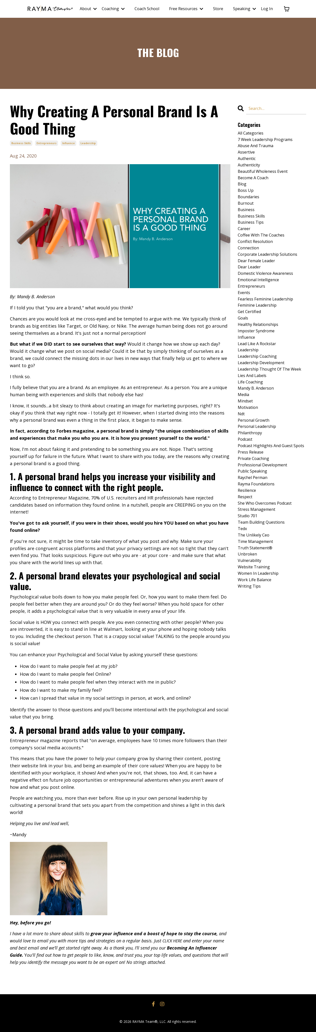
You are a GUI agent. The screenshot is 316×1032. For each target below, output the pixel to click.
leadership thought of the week (267, 400)
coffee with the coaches (264, 248)
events (245, 312)
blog (242, 191)
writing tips (251, 653)
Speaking (244, 8)
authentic (248, 162)
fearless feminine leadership (269, 319)
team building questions (265, 582)
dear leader (251, 283)
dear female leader (259, 276)
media (244, 433)
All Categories (252, 134)
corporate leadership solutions (272, 269)
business (247, 219)
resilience (248, 546)
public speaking (255, 525)
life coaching (252, 418)
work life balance (257, 646)
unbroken (248, 617)
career (245, 240)
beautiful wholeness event (266, 176)
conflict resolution (258, 255)
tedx (243, 589)
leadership (88, 143)
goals (244, 340)
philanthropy (251, 475)
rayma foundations (259, 539)
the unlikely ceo (255, 596)
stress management (259, 568)
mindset (246, 440)
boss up (247, 198)
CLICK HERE (173, 941)
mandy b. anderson (258, 425)
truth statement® (258, 610)
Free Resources (186, 8)
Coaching (113, 8)
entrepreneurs (47, 143)
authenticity (251, 169)
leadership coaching (260, 383)
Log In (267, 8)
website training (256, 632)
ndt (242, 454)
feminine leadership (260, 326)
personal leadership (259, 468)
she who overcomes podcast (269, 560)
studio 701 (249, 575)
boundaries (250, 205)
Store (218, 8)
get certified (251, 333)
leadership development (264, 390)
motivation (249, 447)
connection (250, 262)
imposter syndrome (259, 354)
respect (246, 553)
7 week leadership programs (269, 141)
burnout (247, 212)
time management (258, 603)
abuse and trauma (258, 148)
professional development (266, 518)
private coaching (256, 511)
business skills (21, 143)
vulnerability (251, 624)
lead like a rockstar (260, 369)
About (88, 8)
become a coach (255, 184)
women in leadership (261, 639)
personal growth (256, 461)
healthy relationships (261, 347)
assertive (247, 155)
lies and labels (254, 411)
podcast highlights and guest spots (269, 492)
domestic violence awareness (269, 290)
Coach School (147, 8)
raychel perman (255, 532)
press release (252, 504)
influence (68, 143)
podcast (246, 482)
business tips (252, 234)
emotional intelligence (261, 297)
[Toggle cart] (287, 9)
